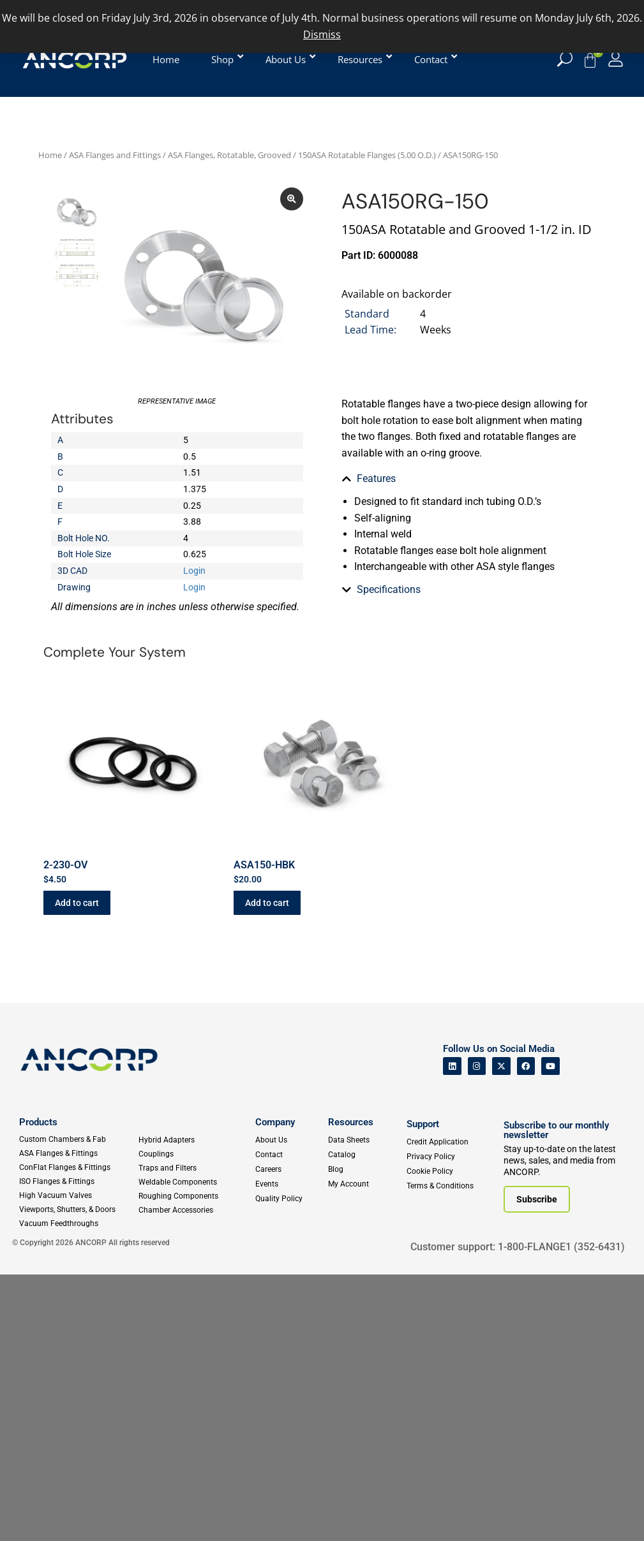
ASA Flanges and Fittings (115, 155)
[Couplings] (194, 1154)
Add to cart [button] (77, 903)
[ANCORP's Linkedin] (452, 1066)
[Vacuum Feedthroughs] (78, 1223)
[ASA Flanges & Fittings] (78, 1153)
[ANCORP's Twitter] (501, 1066)
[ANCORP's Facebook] (526, 1066)
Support (423, 1124)
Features (376, 478)
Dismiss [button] (322, 34)
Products (38, 1122)
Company (275, 1122)
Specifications (389, 508)
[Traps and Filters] (194, 1168)
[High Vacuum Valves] (78, 1195)
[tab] (467, 478)
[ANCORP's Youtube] (550, 1066)
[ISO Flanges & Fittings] (78, 1181)
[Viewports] (78, 1209)
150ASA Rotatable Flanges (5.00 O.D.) (367, 155)
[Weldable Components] (194, 1182)
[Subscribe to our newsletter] (537, 1199)
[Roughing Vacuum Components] (194, 1196)
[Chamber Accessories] (194, 1210)
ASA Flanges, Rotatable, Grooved (229, 155)
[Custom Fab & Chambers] (78, 1139)
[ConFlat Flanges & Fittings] (78, 1167)
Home (50, 155)
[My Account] (616, 59)
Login (194, 571)
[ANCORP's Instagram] (477, 1066)
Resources (350, 1122)
